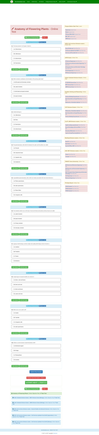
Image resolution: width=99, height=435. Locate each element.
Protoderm (16, 251)
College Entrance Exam (51, 1)
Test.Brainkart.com (20, 1)
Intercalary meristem (18, 227)
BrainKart (55, 433)
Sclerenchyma (17, 58)
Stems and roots (17, 284)
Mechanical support (18, 345)
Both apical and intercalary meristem (22, 82)
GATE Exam (34, 1)
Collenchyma (17, 53)
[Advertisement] (49, 14)
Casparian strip (17, 157)
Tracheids (16, 317)
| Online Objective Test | (30, 393)
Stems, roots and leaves (19, 279)
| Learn (73, 26)
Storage (15, 350)
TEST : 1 (45, 37)
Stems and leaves (18, 289)
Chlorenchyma (17, 49)
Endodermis (16, 161)
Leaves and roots (17, 293)
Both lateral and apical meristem (21, 91)
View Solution (15, 69)
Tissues (15, 256)
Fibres (15, 119)
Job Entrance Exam (72, 1)
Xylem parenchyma (18, 185)
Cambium (16, 246)
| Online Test (71, 57)
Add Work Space (23, 69)
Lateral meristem (17, 86)
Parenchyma (16, 63)
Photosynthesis (17, 355)
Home (28, 1)
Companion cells (17, 194)
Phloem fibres (17, 190)
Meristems (16, 260)
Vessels (15, 312)
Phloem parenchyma (18, 181)
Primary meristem (18, 223)
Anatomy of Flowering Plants (32, 37)
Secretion (16, 359)
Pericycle (16, 148)
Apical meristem (17, 96)
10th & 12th (62, 1)
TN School (41, 1)
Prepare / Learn (42, 42)
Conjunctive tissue (18, 152)
